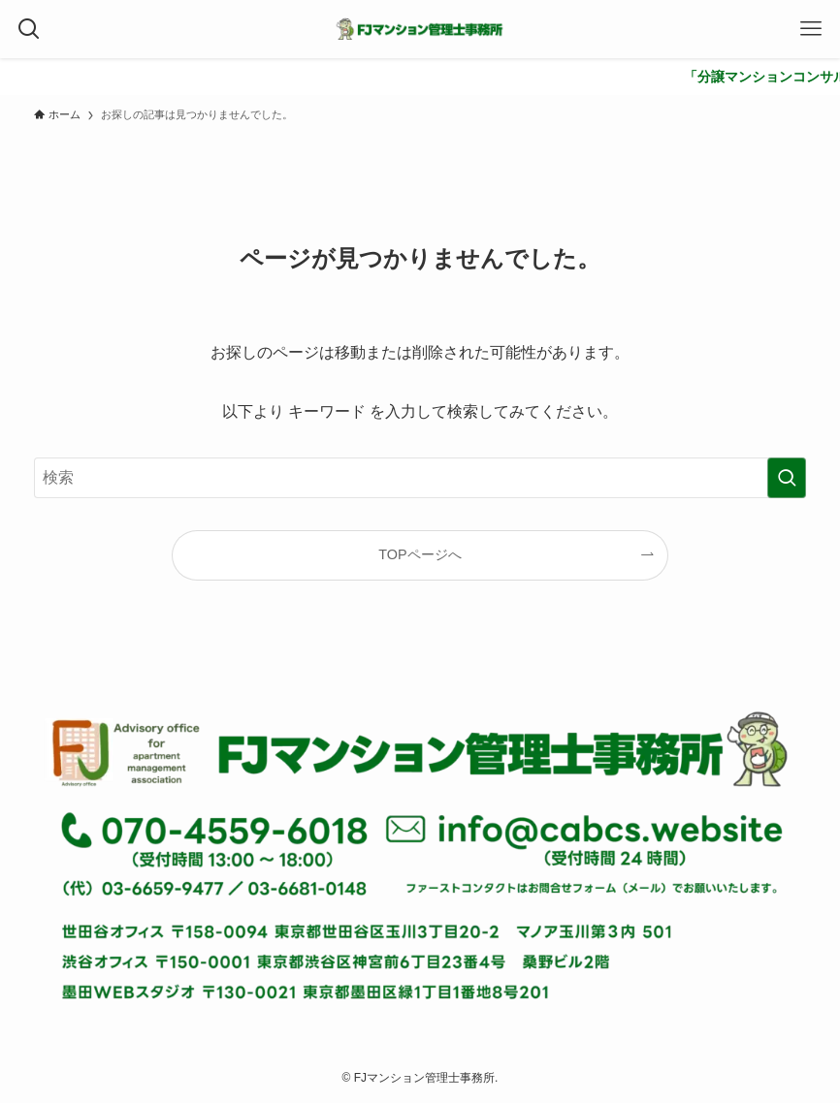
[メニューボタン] (811, 29)
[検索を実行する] (786, 477)
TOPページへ (419, 554)
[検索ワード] (420, 477)
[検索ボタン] (29, 29)
